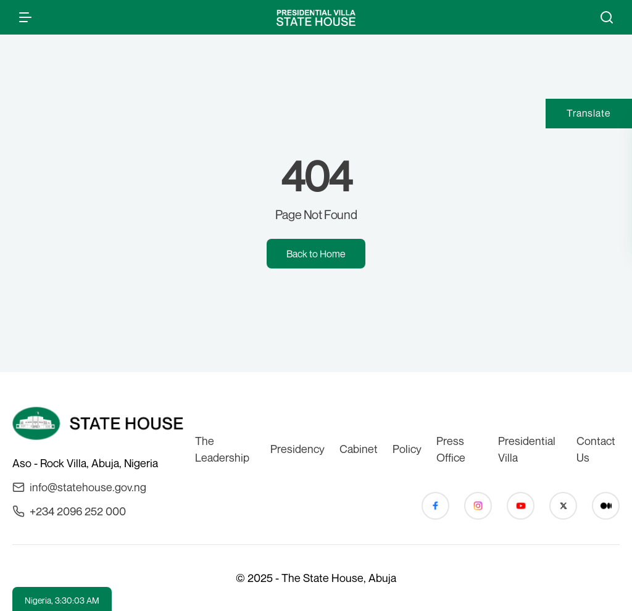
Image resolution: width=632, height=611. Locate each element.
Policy (407, 448)
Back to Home (316, 253)
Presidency (297, 448)
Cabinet (358, 448)
